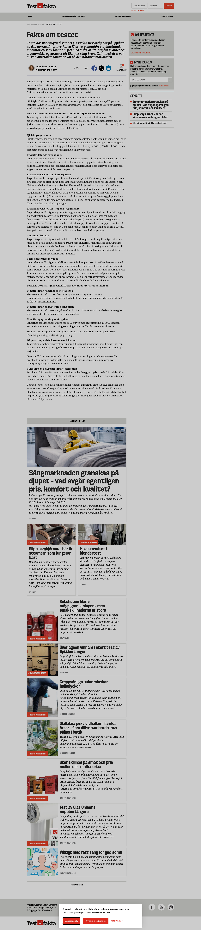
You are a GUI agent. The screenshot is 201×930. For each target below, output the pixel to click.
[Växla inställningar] (117, 921)
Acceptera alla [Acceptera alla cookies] (71, 921)
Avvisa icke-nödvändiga (95, 921)
